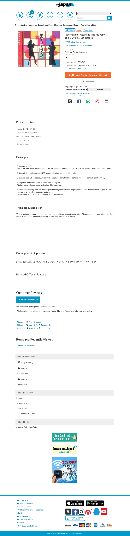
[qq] (96, 511)
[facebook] (75, 511)
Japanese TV (46, 325)
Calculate (99, 89)
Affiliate (21, 523)
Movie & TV (33, 325)
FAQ (20, 513)
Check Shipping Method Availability (77, 93)
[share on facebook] (79, 100)
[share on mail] (106, 100)
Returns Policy (24, 516)
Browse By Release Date (27, 427)
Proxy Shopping (35, 322)
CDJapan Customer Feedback (30, 510)
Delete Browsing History (26, 345)
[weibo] (88, 511)
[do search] (109, 18)
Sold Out (82, 68)
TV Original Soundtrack (75, 42)
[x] (68, 511)
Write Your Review (28, 300)
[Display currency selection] (66, 57)
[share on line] (88, 100)
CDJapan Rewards (25, 519)
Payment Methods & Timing (75, 96)
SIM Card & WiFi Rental (28, 526)
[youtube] (104, 511)
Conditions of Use (25, 504)
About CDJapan (24, 507)
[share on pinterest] (97, 100)
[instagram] (81, 511)
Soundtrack (45, 328)
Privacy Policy (24, 500)
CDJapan (20, 322)
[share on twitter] (69, 100)
